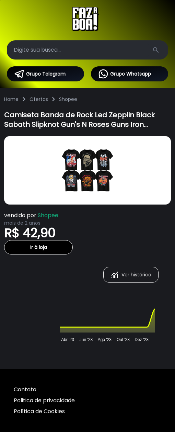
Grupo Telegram (40, 73)
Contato (25, 389)
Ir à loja (38, 247)
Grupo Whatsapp (124, 73)
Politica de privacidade (44, 400)
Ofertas (39, 99)
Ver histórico (130, 275)
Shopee (68, 99)
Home (11, 99)
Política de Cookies (39, 411)
